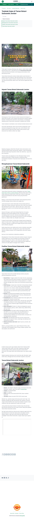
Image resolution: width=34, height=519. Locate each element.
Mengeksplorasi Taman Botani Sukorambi (10, 22)
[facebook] (4, 454)
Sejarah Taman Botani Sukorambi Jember (10, 20)
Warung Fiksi (22, 515)
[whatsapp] (8, 454)
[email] (15, 454)
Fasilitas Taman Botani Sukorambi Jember (10, 24)
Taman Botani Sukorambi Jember (8, 26)
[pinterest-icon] (6, 478)
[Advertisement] (17, 35)
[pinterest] (13, 454)
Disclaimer (16, 513)
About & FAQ (12, 513)
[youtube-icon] (2, 478)
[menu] (3, 2)
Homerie (15, 1)
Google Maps (23, 389)
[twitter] (6, 454)
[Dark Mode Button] (31, 1)
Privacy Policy (21, 513)
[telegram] (11, 454)
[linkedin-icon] (4, 478)
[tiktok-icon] (8, 478)
